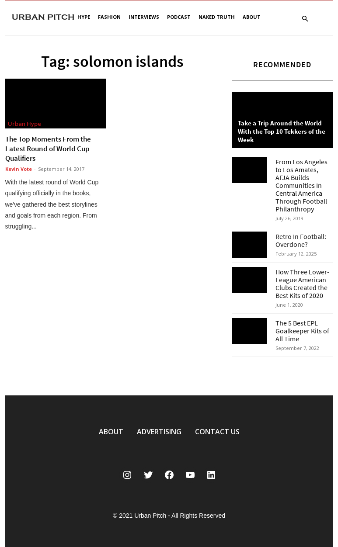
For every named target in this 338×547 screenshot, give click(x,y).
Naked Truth (217, 17)
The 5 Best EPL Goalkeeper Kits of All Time (302, 331)
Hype (83, 17)
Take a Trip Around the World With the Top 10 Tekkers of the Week (281, 131)
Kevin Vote (18, 169)
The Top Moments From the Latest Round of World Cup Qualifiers (48, 148)
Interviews (144, 17)
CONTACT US (217, 431)
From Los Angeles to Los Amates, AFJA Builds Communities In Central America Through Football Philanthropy (301, 185)
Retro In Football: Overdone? (300, 240)
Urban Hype (24, 124)
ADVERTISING (159, 431)
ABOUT (111, 431)
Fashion (109, 17)
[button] (305, 19)
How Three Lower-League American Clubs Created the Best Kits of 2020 (302, 283)
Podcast (179, 17)
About (252, 17)
